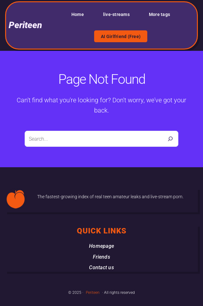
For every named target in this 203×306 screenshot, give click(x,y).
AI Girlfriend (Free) (121, 36)
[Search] (170, 138)
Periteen (25, 25)
